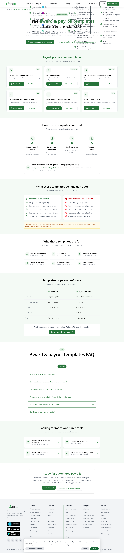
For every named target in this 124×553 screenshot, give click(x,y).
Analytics (32, 524)
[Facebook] (8, 540)
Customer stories (88, 518)
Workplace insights (71, 524)
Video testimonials (89, 521)
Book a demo (105, 521)
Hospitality (51, 509)
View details (32, 84)
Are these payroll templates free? (62, 374)
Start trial (113, 4)
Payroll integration (35, 515)
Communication (34, 521)
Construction (51, 531)
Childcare (50, 518)
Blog (67, 534)
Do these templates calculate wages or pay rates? (62, 382)
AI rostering (33, 531)
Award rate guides (71, 515)
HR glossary (69, 528)
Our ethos (86, 528)
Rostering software (35, 509)
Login (103, 4)
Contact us (104, 518)
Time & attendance (35, 512)
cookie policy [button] (28, 543)
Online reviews (88, 524)
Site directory (105, 534)
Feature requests (106, 528)
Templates (62, 366)
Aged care (51, 521)
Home (8, 9)
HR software (33, 518)
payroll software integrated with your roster (51, 168)
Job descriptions (70, 518)
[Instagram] (16, 540)
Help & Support (105, 509)
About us (86, 509)
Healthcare (51, 512)
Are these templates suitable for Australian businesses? (62, 397)
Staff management (71, 531)
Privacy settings (108, 549)
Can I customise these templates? (62, 412)
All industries (52, 534)
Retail (49, 515)
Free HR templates (71, 509)
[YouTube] (20, 540)
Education (51, 528)
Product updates (106, 524)
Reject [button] (85, 548)
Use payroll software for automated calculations (76, 42)
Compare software (71, 537)
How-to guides (70, 521)
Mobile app (33, 534)
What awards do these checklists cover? (62, 404)
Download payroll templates (40, 42)
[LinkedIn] (12, 540)
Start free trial (105, 512)
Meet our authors (89, 515)
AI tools (68, 512)
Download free (16, 84)
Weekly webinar (105, 531)
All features (33, 537)
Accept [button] (94, 548)
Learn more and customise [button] (35, 548)
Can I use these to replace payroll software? (62, 389)
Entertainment (52, 524)
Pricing (86, 512)
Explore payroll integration (62, 332)
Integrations (33, 528)
